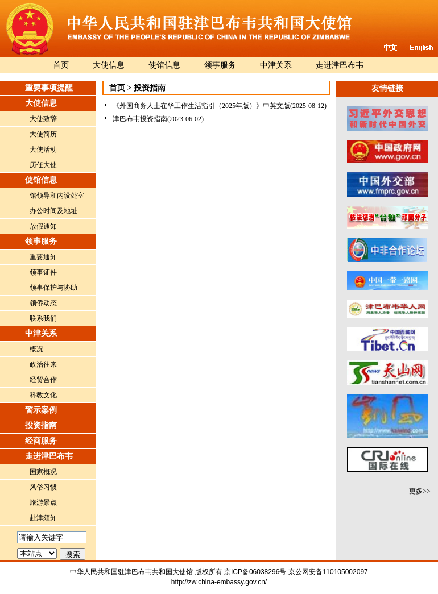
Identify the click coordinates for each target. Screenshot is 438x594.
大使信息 (109, 65)
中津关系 (276, 65)
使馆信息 (164, 65)
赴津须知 (43, 518)
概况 (36, 349)
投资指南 (41, 425)
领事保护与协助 (53, 288)
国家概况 (43, 472)
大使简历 (43, 134)
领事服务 (220, 65)
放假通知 (43, 226)
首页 (61, 65)
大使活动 (43, 149)
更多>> (420, 491)
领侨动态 (43, 303)
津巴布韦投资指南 (140, 119)
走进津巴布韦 (339, 65)
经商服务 (41, 441)
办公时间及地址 (53, 211)
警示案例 (41, 410)
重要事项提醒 (49, 88)
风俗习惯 (43, 487)
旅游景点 (43, 502)
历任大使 (43, 165)
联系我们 (43, 318)
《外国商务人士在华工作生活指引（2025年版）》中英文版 (201, 106)
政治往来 (43, 364)
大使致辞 (43, 119)
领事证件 (43, 272)
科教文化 (43, 395)
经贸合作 (43, 380)
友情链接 (387, 88)
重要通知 (43, 257)
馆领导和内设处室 (57, 196)
